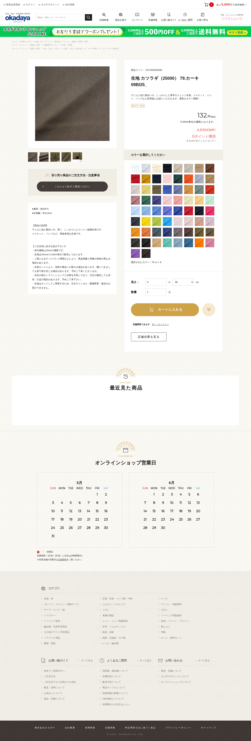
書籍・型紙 (49, 643)
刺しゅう (165, 626)
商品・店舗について (171, 670)
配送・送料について (54, 687)
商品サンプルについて (114, 687)
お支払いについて (53, 693)
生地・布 (48, 598)
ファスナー (49, 615)
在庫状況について (111, 676)
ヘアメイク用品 (52, 637)
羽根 (163, 632)
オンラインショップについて (176, 682)
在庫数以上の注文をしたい (116, 704)
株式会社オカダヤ (45, 727)
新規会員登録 (13, 4)
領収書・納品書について (115, 670)
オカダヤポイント (50, 4)
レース (164, 598)
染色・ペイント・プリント (175, 621)
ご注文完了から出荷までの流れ (60, 682)
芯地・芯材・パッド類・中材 (117, 598)
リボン (105, 609)
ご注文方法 (49, 676)
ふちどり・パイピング (114, 604)
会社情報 (69, 4)
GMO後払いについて (113, 698)
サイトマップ (208, 727)
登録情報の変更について (115, 693)
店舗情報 (62, 559)
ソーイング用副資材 (171, 615)
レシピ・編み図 (110, 643)
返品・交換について (54, 698)
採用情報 (90, 727)
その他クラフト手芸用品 (56, 632)
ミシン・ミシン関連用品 (115, 621)
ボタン (164, 609)
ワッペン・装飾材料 (171, 604)
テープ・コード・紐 (54, 609)
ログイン (30, 4)
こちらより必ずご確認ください (72, 186)
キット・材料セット (171, 637)
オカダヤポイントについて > (201, 140)
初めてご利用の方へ (54, 670)
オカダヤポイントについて (175, 676)
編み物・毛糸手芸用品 (55, 626)
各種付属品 (108, 615)
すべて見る (87, 660)
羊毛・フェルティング (114, 626)
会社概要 (70, 727)
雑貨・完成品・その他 (114, 637)
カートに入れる (170, 309)
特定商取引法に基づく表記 (140, 727)
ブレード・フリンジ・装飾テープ (61, 604)
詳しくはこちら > (160, 324)
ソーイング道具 (52, 621)
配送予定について (111, 682)
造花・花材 (108, 632)
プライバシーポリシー (178, 727)
